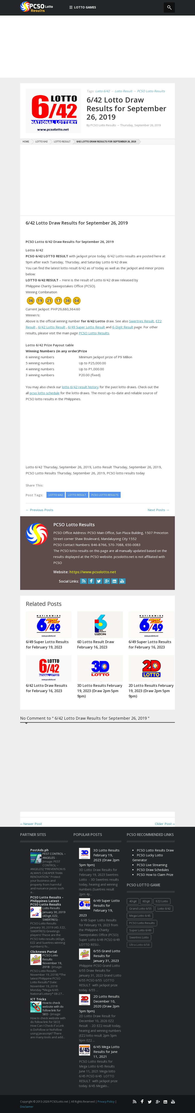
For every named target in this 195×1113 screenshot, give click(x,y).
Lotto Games (83, 7)
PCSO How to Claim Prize (155, 875)
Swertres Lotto (139, 937)
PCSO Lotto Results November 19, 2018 (52, 961)
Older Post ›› (165, 823)
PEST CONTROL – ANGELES (54, 855)
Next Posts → (158, 510)
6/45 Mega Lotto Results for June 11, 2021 (106, 1051)
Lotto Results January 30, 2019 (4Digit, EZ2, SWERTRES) (54, 914)
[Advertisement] (97, 47)
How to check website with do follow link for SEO (53, 1008)
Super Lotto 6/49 (140, 930)
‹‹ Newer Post (31, 823)
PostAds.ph (39, 850)
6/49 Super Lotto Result (86, 327)
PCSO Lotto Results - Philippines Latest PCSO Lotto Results (46, 900)
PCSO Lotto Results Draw (155, 850)
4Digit (133, 901)
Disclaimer (26, 1107)
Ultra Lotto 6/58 (139, 945)
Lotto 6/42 (164, 908)
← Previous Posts (39, 510)
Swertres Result (141, 321)
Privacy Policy (106, 1101)
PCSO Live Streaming (152, 865)
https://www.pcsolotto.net (93, 571)
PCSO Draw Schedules (153, 870)
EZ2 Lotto (162, 901)
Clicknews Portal (43, 951)
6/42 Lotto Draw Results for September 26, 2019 (124, 108)
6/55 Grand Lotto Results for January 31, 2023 (106, 956)
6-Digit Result (122, 327)
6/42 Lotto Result (51, 327)
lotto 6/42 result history (80, 387)
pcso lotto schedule (45, 393)
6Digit (146, 901)
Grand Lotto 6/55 (140, 908)
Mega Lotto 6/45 (140, 916)
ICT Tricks (38, 999)
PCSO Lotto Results (94, 333)
